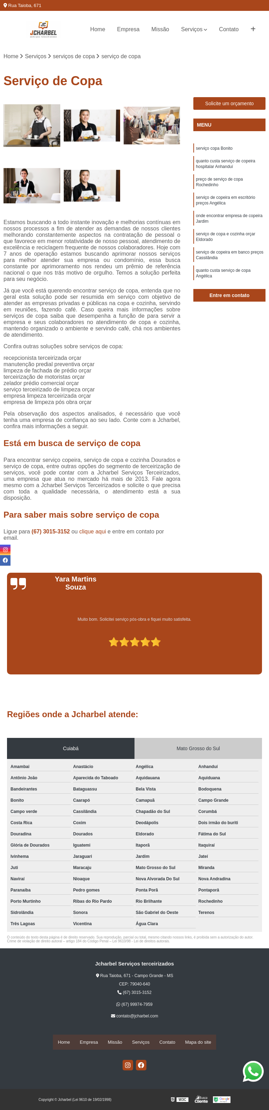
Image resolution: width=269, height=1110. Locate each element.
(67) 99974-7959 (134, 1004)
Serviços (191, 29)
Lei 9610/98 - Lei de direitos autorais (140, 942)
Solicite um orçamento (229, 104)
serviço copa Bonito (214, 149)
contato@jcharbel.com (134, 1016)
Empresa (128, 29)
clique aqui (92, 532)
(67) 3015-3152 (51, 532)
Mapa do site (198, 1042)
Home (97, 29)
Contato (229, 29)
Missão (160, 29)
